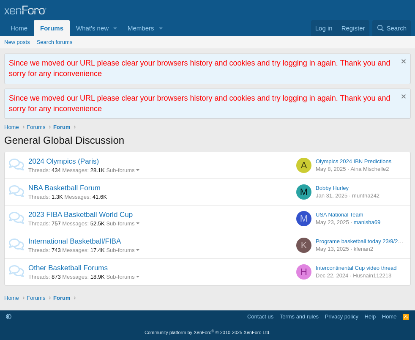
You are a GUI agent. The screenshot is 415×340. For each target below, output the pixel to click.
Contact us (260, 316)
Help (370, 316)
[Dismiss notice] (402, 62)
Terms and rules (299, 316)
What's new (92, 28)
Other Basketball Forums (68, 268)
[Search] (391, 28)
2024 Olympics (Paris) (63, 161)
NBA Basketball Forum (64, 188)
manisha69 (367, 222)
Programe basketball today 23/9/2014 (361, 241)
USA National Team (339, 214)
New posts (17, 42)
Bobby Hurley (332, 188)
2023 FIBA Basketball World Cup (80, 215)
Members (141, 28)
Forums (51, 28)
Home (19, 28)
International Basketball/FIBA (74, 241)
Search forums (55, 42)
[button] (115, 28)
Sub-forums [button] (120, 170)
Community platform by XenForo (207, 332)
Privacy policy (341, 316)
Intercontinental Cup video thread (356, 268)
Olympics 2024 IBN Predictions (353, 161)
